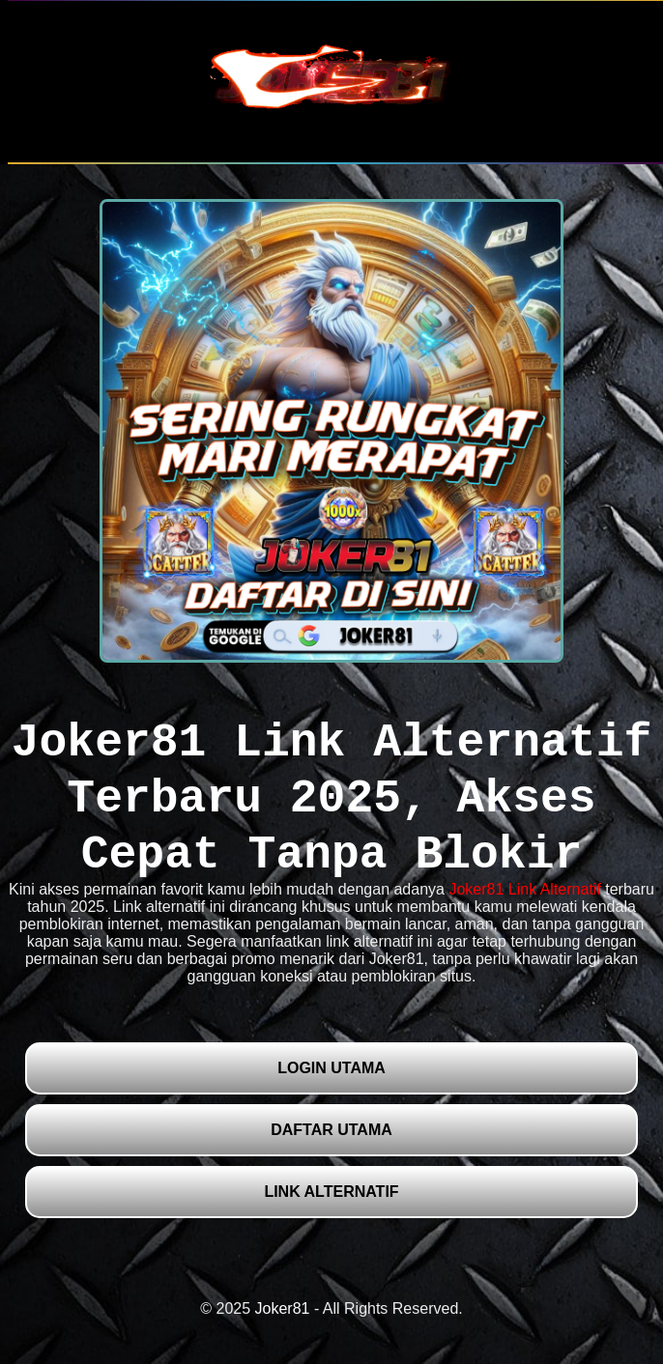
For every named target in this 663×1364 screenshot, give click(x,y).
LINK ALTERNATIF (331, 1191)
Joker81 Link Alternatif (524, 889)
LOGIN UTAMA (331, 1068)
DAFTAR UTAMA (331, 1130)
